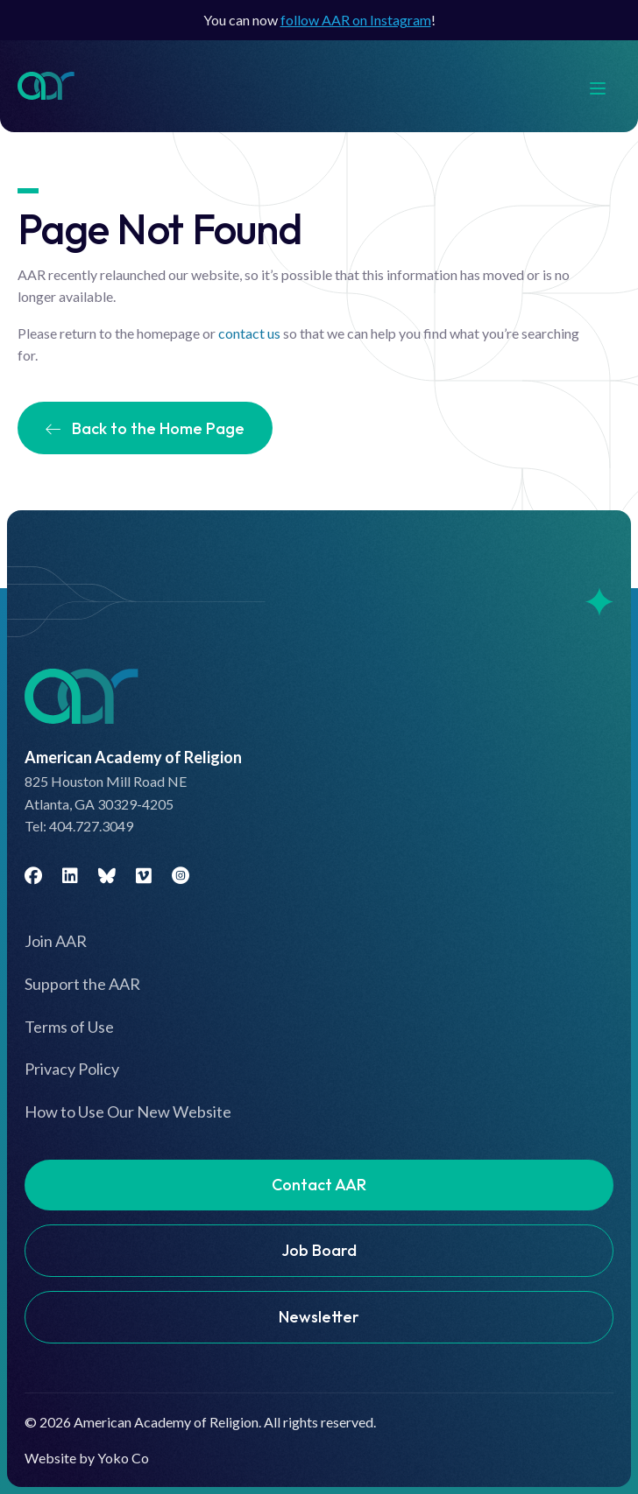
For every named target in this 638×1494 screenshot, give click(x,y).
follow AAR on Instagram (355, 19)
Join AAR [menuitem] (56, 940)
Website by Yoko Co (87, 1457)
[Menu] (606, 86)
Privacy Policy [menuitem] (72, 1068)
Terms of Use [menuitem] (69, 1026)
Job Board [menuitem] (319, 1250)
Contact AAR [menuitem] (319, 1185)
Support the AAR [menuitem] (82, 983)
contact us (249, 333)
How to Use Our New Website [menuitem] (128, 1111)
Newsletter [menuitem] (319, 1317)
